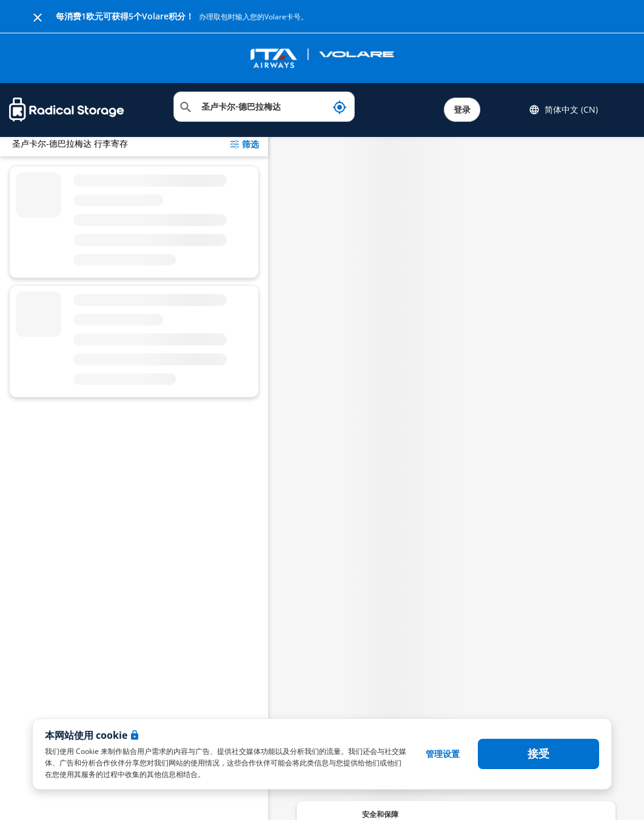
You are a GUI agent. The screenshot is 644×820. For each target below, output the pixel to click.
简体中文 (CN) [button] (563, 109)
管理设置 (443, 753)
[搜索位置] (264, 107)
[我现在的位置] (339, 107)
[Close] (37, 16)
